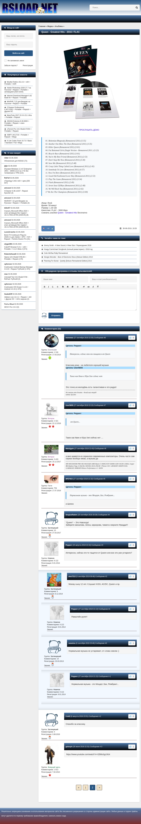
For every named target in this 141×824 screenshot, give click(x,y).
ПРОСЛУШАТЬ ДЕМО (89, 130)
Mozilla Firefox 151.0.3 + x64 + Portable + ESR (17, 83)
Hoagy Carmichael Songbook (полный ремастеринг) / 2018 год (68, 249)
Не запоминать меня (16, 61)
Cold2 (68, 716)
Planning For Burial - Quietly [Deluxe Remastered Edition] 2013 (68, 261)
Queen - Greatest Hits (67, 213)
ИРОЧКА (69, 479)
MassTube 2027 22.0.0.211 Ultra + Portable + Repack (18, 116)
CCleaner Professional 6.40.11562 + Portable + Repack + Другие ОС (17, 109)
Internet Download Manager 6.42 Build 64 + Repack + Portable (18, 97)
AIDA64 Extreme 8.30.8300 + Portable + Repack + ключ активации (16, 123)
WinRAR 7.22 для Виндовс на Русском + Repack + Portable (17, 103)
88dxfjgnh (70, 449)
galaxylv (69, 747)
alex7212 (72, 576)
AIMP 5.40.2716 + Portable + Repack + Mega (16, 136)
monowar (69, 338)
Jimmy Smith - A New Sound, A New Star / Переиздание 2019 (67, 245)
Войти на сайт (19, 53)
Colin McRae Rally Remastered (56, 253)
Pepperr (69, 545)
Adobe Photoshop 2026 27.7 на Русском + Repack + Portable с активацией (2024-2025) (17, 90)
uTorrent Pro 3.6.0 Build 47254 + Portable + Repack (18, 130)
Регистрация (28, 66)
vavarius (71, 643)
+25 (48, 228)
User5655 (69, 405)
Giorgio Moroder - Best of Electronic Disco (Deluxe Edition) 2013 (68, 257)
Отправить (55, 316)
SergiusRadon (71, 515)
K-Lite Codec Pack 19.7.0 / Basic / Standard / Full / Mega (18, 142)
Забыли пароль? (11, 66)
